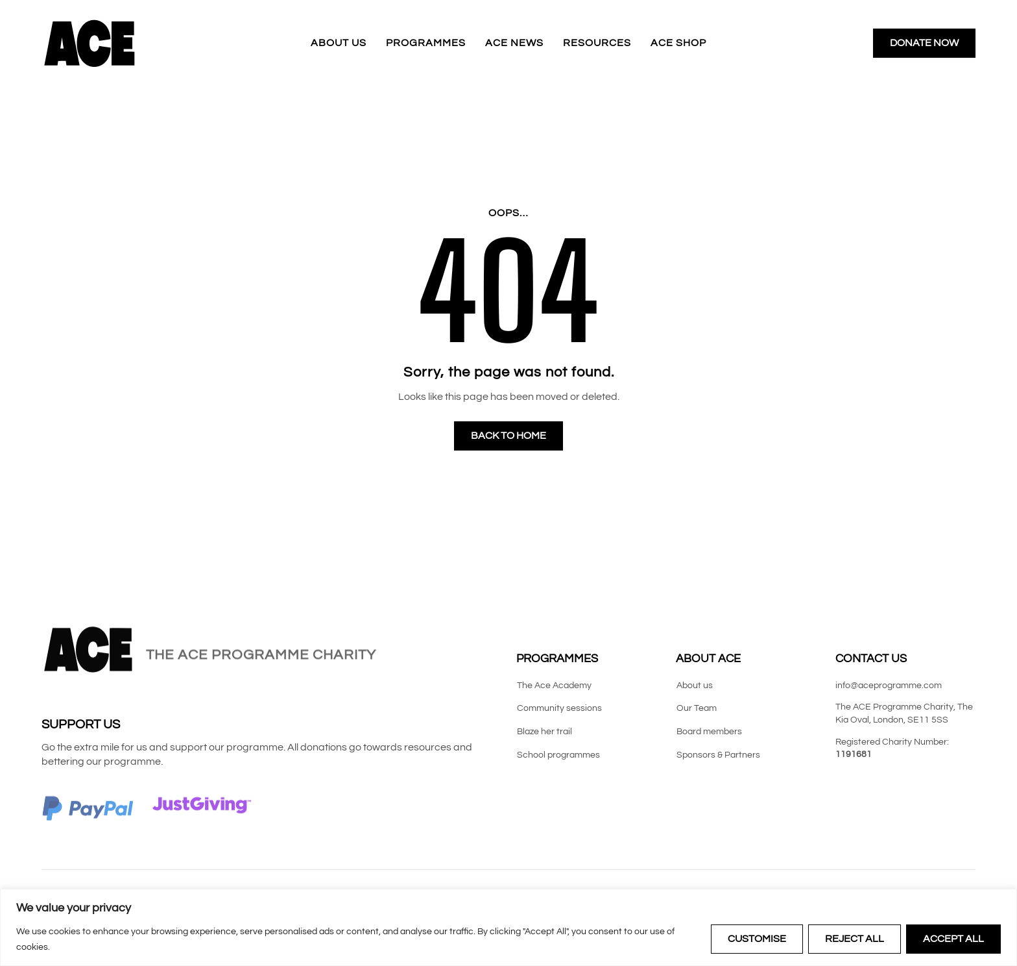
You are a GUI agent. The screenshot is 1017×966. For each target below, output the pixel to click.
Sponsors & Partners (718, 755)
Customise (757, 939)
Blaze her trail (544, 731)
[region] (508, 927)
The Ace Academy (554, 685)
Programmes (426, 43)
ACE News (514, 43)
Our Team (696, 708)
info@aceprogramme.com (888, 685)
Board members (709, 731)
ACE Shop (678, 43)
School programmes (558, 755)
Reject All (854, 939)
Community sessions (559, 708)
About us (338, 43)
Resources (597, 43)
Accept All (953, 939)
